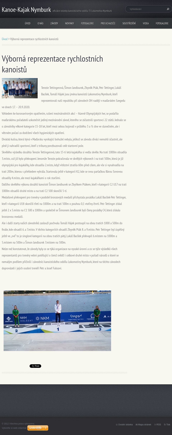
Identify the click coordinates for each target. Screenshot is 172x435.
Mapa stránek (144, 424)
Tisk (168, 424)
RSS (159, 424)
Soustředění (129, 23)
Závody (54, 23)
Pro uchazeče (108, 23)
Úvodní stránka (125, 424)
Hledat (167, 9)
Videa (146, 23)
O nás (40, 23)
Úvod (27, 23)
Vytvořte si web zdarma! (14, 428)
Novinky (69, 23)
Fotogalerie (87, 23)
